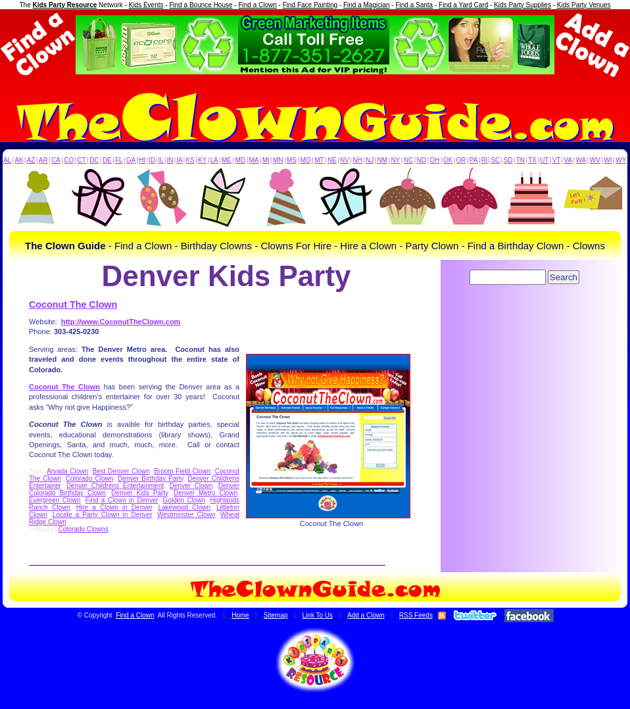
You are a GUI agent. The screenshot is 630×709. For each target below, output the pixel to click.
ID (152, 160)
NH (357, 160)
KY (202, 160)
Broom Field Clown (182, 471)
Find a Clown (257, 5)
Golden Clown (184, 500)
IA (179, 160)
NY (395, 160)
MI (266, 160)
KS (190, 160)
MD (240, 160)
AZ (31, 160)
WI (608, 160)
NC (408, 160)
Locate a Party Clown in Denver (103, 514)
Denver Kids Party (139, 493)
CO (69, 160)
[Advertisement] (525, 324)
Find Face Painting (310, 5)
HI (142, 160)
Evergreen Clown (54, 500)
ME (226, 160)
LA (214, 160)
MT (319, 160)
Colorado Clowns (83, 529)
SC (495, 160)
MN (278, 160)
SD (508, 160)
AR (43, 160)
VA (568, 160)
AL (7, 160)
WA (581, 160)
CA (56, 160)
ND (421, 160)
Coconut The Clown (73, 304)
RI (484, 160)
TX (532, 160)
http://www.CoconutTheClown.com (121, 322)
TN (520, 160)
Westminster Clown (186, 514)
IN (169, 160)
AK (18, 160)
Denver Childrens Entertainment (115, 485)
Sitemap (276, 615)
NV (344, 160)
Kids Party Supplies (522, 5)
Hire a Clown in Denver (114, 507)
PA (474, 160)
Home (240, 615)
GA (130, 160)
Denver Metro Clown (205, 493)
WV (595, 160)
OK (447, 160)
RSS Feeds (416, 615)
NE (332, 160)
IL (161, 160)
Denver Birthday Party (150, 478)
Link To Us (318, 615)
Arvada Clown (67, 471)
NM (382, 160)
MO (306, 160)
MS (292, 160)
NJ (370, 160)
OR (461, 160)
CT (82, 160)
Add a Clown (366, 615)
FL (119, 160)
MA (254, 160)
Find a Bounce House (200, 5)
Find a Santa (414, 5)
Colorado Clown (89, 478)
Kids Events (146, 5)
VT (556, 160)
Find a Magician (366, 5)
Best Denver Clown (120, 471)
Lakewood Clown (184, 507)
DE (107, 160)
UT (544, 160)
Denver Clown (191, 485)
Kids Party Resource (65, 5)
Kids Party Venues (584, 5)
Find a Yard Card (463, 5)
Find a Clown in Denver (121, 500)
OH (434, 160)
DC (94, 160)
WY (621, 160)
